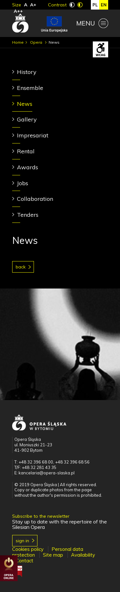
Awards (27, 167)
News (24, 103)
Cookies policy (28, 549)
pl (95, 4)
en (104, 4)
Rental (26, 151)
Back (21, 267)
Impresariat (32, 135)
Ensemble (30, 87)
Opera (36, 42)
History (26, 72)
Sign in (22, 541)
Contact (24, 561)
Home (18, 42)
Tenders (27, 214)
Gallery (27, 119)
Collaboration (35, 198)
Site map (53, 555)
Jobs (22, 183)
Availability (83, 555)
